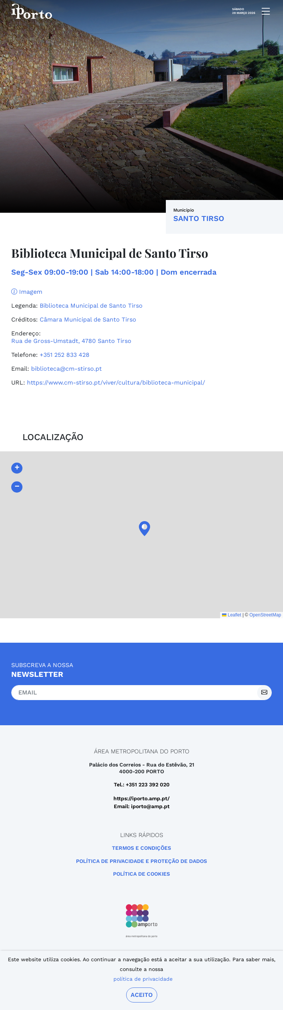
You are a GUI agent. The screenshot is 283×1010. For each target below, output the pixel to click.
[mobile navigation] (263, 11)
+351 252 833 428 (64, 354)
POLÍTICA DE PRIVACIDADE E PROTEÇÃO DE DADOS (141, 861)
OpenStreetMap (265, 615)
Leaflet (231, 615)
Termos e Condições (141, 848)
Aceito (142, 994)
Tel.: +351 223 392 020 (142, 785)
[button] (141, 528)
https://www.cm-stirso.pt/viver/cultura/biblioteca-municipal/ (116, 382)
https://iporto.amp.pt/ (141, 798)
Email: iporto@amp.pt (142, 806)
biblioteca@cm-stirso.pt (66, 368)
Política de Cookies (141, 874)
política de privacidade (143, 979)
